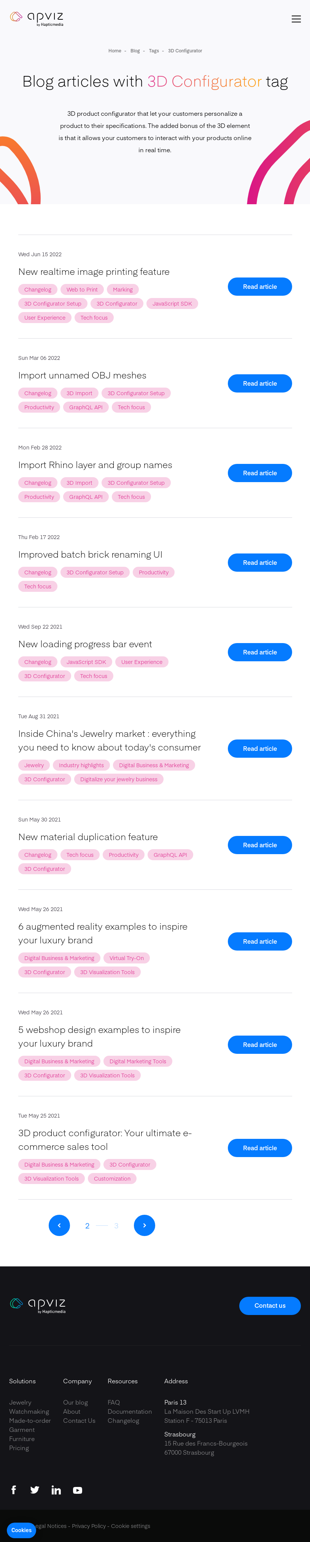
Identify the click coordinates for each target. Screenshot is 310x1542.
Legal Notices (49, 1525)
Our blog (75, 1402)
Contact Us (79, 1420)
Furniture (22, 1438)
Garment (22, 1429)
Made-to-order (30, 1420)
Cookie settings (130, 1525)
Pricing (19, 1447)
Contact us (270, 1305)
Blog (134, 50)
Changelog (123, 1420)
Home (114, 50)
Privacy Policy (89, 1525)
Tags (153, 50)
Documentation (130, 1411)
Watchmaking (29, 1411)
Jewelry (20, 1402)
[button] (21, 1531)
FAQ (114, 1402)
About (71, 1411)
